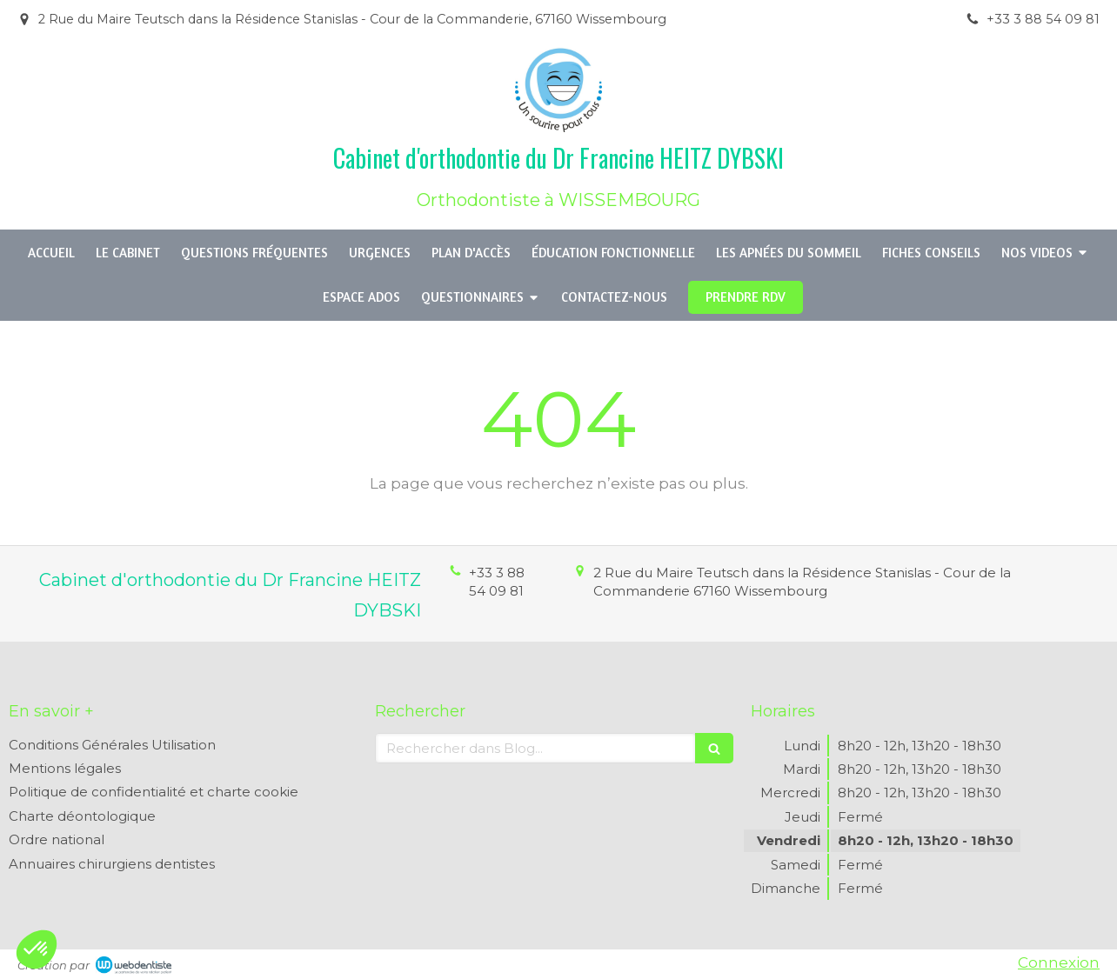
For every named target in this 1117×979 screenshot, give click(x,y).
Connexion (1059, 962)
